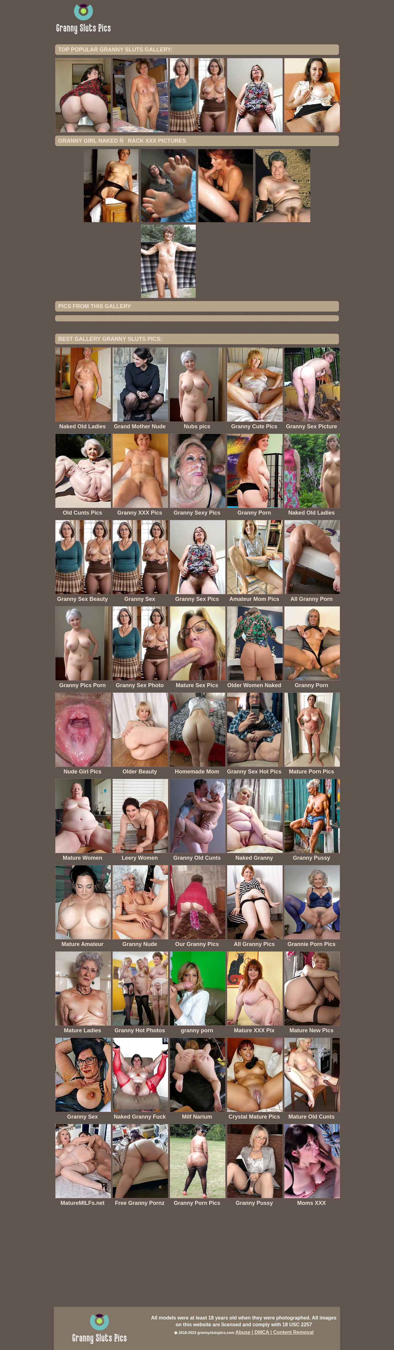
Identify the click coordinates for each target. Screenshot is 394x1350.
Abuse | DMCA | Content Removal (274, 1332)
